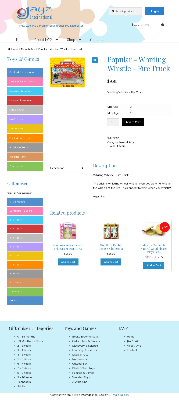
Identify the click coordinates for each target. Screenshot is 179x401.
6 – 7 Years (15, 255)
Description (57, 168)
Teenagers (15, 291)
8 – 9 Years (15, 273)
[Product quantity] (113, 122)
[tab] (68, 168)
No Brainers (16, 119)
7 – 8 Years (15, 264)
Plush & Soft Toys (19, 138)
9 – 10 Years (16, 282)
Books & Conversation (22, 72)
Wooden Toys (17, 156)
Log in (155, 11)
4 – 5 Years (15, 237)
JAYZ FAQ (133, 341)
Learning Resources (20, 100)
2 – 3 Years (15, 219)
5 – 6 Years (15, 246)
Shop (71, 39)
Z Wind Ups (16, 166)
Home (20, 39)
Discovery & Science (20, 91)
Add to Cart (133, 122)
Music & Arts (28, 49)
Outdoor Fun (16, 128)
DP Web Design (118, 394)
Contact (96, 39)
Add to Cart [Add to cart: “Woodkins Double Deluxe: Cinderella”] (111, 262)
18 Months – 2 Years (20, 210)
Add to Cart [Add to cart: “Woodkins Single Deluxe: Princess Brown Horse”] (68, 262)
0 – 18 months (17, 201)
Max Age (113, 113)
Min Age (112, 106)
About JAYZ (43, 39)
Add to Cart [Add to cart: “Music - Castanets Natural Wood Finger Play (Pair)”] (154, 265)
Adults (13, 300)
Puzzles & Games (19, 147)
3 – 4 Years (119, 146)
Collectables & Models (22, 81)
